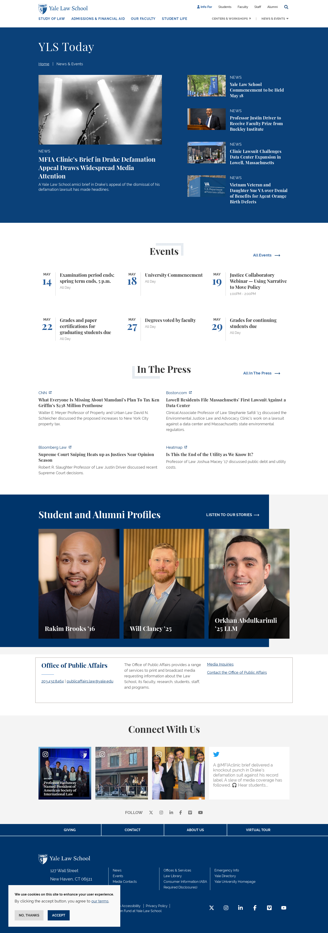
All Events (263, 255)
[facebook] (180, 813)
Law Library (173, 876)
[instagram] (161, 813)
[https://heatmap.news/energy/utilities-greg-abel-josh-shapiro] (228, 458)
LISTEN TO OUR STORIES (229, 515)
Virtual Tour (258, 830)
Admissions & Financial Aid (98, 19)
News (117, 870)
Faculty (243, 7)
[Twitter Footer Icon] (211, 908)
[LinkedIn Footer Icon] (240, 908)
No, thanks (29, 915)
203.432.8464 (52, 681)
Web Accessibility (127, 906)
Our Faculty (143, 19)
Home (43, 64)
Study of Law (51, 19)
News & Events (273, 18)
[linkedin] (171, 813)
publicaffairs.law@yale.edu (90, 681)
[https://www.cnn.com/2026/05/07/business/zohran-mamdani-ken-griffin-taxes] (100, 409)
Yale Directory (225, 876)
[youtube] (200, 813)
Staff (257, 7)
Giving (70, 830)
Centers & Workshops (230, 18)
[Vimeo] (190, 813)
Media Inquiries (220, 664)
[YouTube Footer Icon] (283, 908)
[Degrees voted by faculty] (164, 329)
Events (118, 876)
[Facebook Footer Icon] (255, 908)
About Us (195, 830)
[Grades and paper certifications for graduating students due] (79, 329)
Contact (133, 830)
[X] (151, 813)
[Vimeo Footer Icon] (269, 908)
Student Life (174, 19)
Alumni (272, 7)
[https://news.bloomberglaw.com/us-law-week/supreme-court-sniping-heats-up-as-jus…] (100, 461)
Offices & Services (177, 870)
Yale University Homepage (234, 882)
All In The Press (258, 373)
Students (224, 7)
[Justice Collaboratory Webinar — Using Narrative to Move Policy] (249, 284)
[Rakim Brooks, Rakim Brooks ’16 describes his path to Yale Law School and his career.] (78, 584)
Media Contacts (125, 882)
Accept (58, 915)
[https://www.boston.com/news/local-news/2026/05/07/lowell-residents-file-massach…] (228, 412)
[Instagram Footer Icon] (226, 908)
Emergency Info (226, 870)
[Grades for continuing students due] (249, 329)
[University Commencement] (164, 284)
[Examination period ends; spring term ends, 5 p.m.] (79, 284)
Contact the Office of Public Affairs (237, 672)
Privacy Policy (157, 906)
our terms (100, 901)
